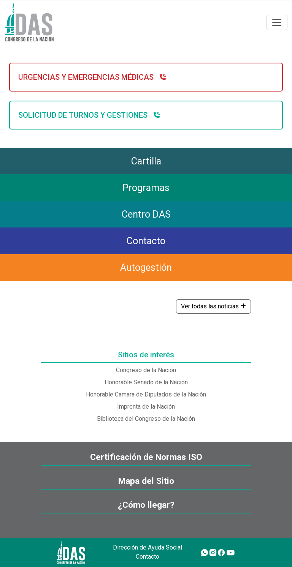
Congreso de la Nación (146, 370)
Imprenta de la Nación (146, 406)
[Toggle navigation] (276, 22)
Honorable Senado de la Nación (146, 382)
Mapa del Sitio (146, 481)
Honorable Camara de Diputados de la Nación (146, 394)
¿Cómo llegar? (146, 505)
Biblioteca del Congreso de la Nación (146, 418)
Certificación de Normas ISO (146, 457)
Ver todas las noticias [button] (213, 306)
